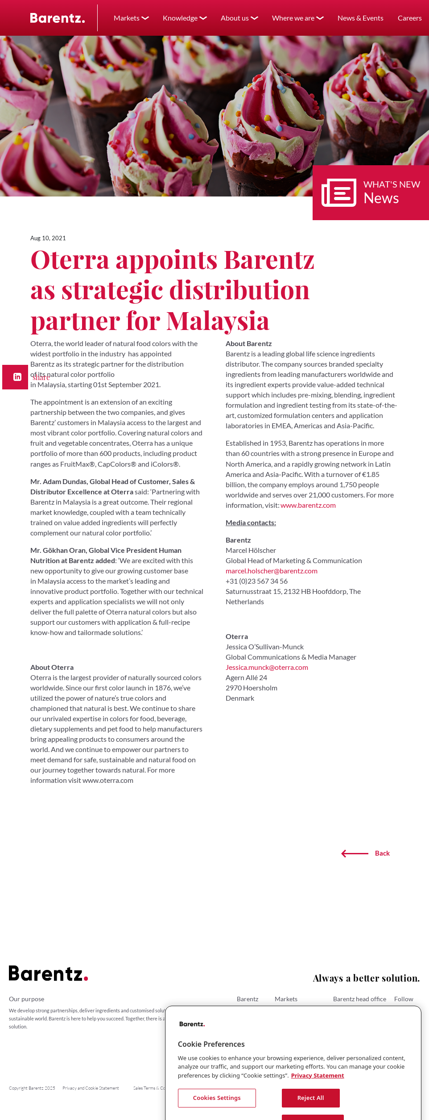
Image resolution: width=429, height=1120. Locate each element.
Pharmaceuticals (293, 1017)
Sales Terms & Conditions (156, 1088)
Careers (245, 1025)
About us (246, 1010)
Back (365, 853)
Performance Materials (300, 1032)
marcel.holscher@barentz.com (272, 570)
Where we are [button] (293, 17)
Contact (245, 1032)
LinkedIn (407, 1010)
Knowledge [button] (180, 17)
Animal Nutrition (292, 1039)
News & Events (361, 17)
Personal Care (290, 1025)
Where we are (252, 1017)
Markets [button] (127, 17)
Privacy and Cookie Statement (90, 1088)
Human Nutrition (293, 1010)
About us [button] (235, 17)
